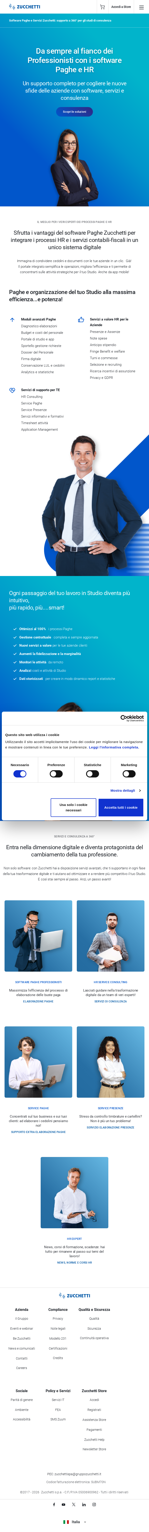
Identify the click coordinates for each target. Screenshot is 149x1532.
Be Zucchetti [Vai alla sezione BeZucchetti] (21, 1338)
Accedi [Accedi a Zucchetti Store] (94, 1400)
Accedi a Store (121, 7)
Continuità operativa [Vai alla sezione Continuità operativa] (94, 1338)
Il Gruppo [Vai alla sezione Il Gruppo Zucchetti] (21, 1318)
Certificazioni (58, 1348)
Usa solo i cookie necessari (73, 807)
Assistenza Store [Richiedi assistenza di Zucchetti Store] (94, 1420)
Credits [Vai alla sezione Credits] (58, 1358)
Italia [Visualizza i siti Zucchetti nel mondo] (74, 1522)
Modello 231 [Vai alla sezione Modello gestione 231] (58, 1338)
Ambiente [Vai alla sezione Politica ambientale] (21, 1410)
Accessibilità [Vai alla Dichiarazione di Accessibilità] (21, 1419)
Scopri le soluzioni (74, 111)
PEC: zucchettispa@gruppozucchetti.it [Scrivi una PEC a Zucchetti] (74, 1474)
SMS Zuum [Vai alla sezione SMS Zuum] (58, 1419)
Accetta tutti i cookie (121, 807)
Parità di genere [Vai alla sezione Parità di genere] (22, 1400)
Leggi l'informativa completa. (114, 747)
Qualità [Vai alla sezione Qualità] (94, 1318)
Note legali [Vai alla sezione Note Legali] (58, 1328)
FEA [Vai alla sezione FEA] (58, 1410)
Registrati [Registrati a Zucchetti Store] (94, 1410)
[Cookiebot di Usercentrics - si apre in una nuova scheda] (124, 718)
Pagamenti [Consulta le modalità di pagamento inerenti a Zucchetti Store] (94, 1430)
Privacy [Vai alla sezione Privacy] (58, 1318)
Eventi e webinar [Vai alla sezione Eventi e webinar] (21, 1328)
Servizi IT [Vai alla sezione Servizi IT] (58, 1400)
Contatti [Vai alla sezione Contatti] (21, 1358)
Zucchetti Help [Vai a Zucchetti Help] (94, 1439)
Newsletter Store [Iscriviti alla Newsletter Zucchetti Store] (94, 1449)
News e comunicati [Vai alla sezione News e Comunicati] (21, 1348)
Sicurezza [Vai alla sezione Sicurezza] (94, 1328)
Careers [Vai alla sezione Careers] (21, 1368)
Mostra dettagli (122, 790)
